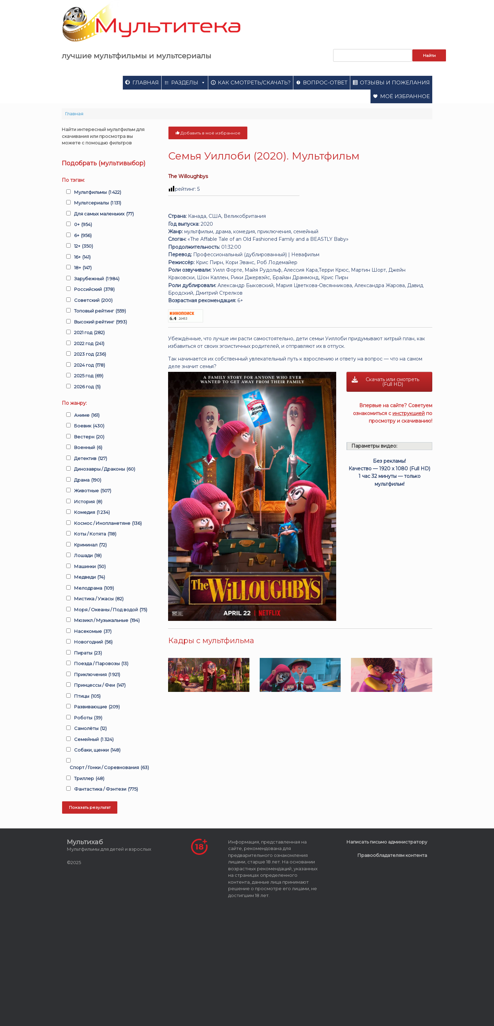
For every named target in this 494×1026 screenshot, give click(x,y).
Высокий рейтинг (100, 322)
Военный (88, 447)
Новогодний (93, 642)
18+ (83, 267)
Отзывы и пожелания (395, 82)
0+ (83, 224)
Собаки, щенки (97, 750)
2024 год (89, 365)
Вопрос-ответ (325, 82)
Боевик (89, 426)
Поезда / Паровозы (101, 663)
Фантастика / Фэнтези (106, 789)
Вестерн (89, 437)
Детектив (90, 458)
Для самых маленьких (104, 214)
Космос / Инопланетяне (108, 523)
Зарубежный (96, 278)
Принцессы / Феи (100, 685)
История (88, 501)
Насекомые (92, 631)
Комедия (92, 512)
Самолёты (90, 728)
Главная (145, 82)
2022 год (89, 343)
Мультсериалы (97, 203)
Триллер (89, 778)
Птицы (87, 696)
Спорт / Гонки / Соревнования (109, 767)
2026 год (87, 387)
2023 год (90, 354)
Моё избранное (405, 96)
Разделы (188, 82)
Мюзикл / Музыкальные (107, 620)
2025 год (88, 376)
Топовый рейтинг (100, 311)
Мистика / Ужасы (99, 598)
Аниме (86, 415)
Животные (92, 490)
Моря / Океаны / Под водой (110, 609)
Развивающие (97, 707)
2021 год (89, 332)
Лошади (88, 555)
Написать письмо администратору (386, 842)
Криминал (90, 545)
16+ (82, 257)
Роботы (88, 718)
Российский (94, 289)
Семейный (94, 739)
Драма (87, 480)
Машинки (90, 566)
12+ (83, 246)
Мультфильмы (97, 192)
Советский (93, 300)
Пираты (88, 653)
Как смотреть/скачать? (254, 82)
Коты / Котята (95, 534)
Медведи (89, 577)
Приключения (97, 674)
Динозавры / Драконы (104, 469)
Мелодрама (94, 588)
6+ (83, 235)
